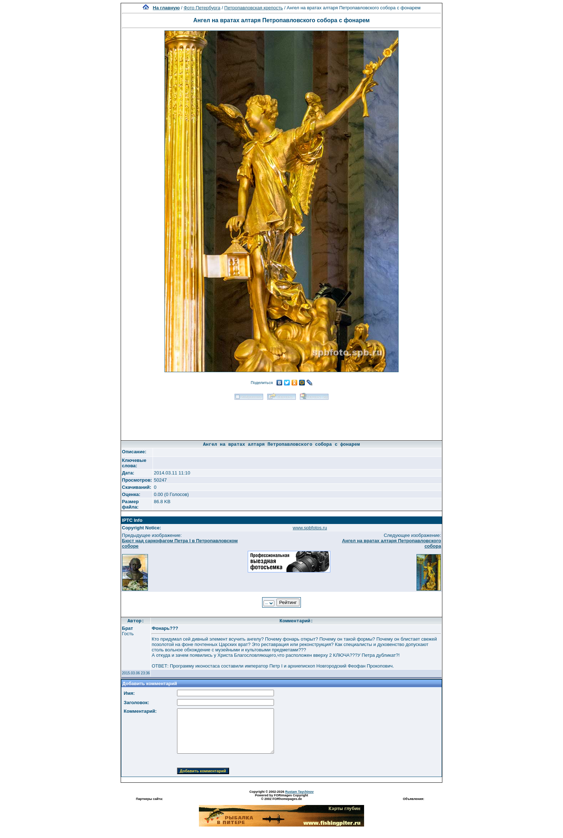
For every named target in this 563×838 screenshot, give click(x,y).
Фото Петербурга (201, 7)
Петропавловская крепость (253, 7)
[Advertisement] (281, 418)
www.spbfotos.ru (310, 527)
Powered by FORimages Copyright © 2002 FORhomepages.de (281, 797)
